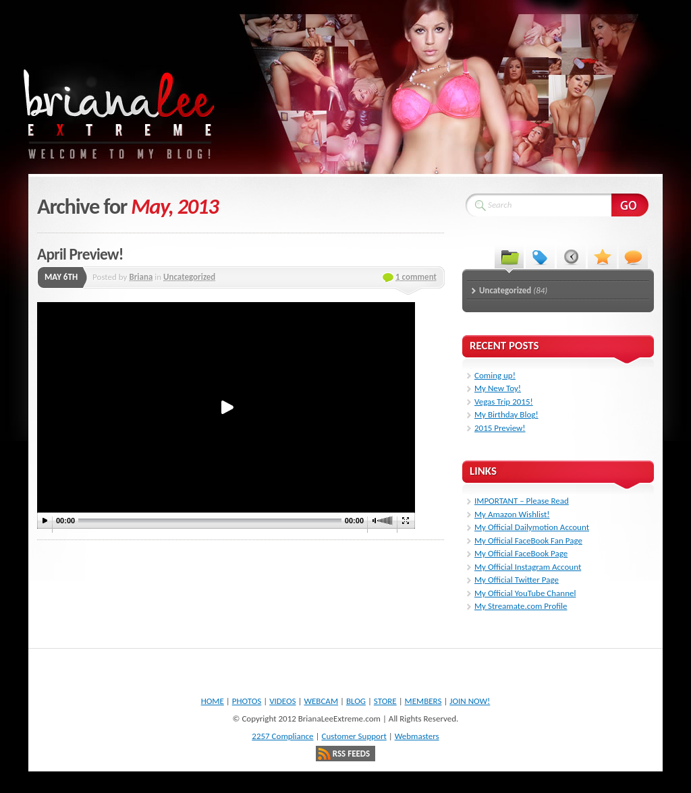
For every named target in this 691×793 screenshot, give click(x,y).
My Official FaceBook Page (521, 553)
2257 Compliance (282, 736)
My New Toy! (497, 388)
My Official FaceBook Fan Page (528, 540)
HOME (212, 701)
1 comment (416, 277)
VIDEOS (282, 701)
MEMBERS (423, 701)
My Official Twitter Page (516, 580)
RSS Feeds (351, 753)
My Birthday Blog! (506, 414)
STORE (385, 701)
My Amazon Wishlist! (512, 514)
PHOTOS (247, 701)
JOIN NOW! (469, 701)
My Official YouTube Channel (525, 593)
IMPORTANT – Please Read (521, 501)
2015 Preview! (500, 428)
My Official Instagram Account (527, 567)
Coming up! (495, 375)
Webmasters (417, 736)
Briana (141, 277)
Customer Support (353, 736)
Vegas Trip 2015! (503, 401)
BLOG (356, 701)
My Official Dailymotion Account (531, 527)
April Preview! (80, 254)
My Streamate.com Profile (521, 606)
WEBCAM (321, 701)
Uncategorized (189, 277)
